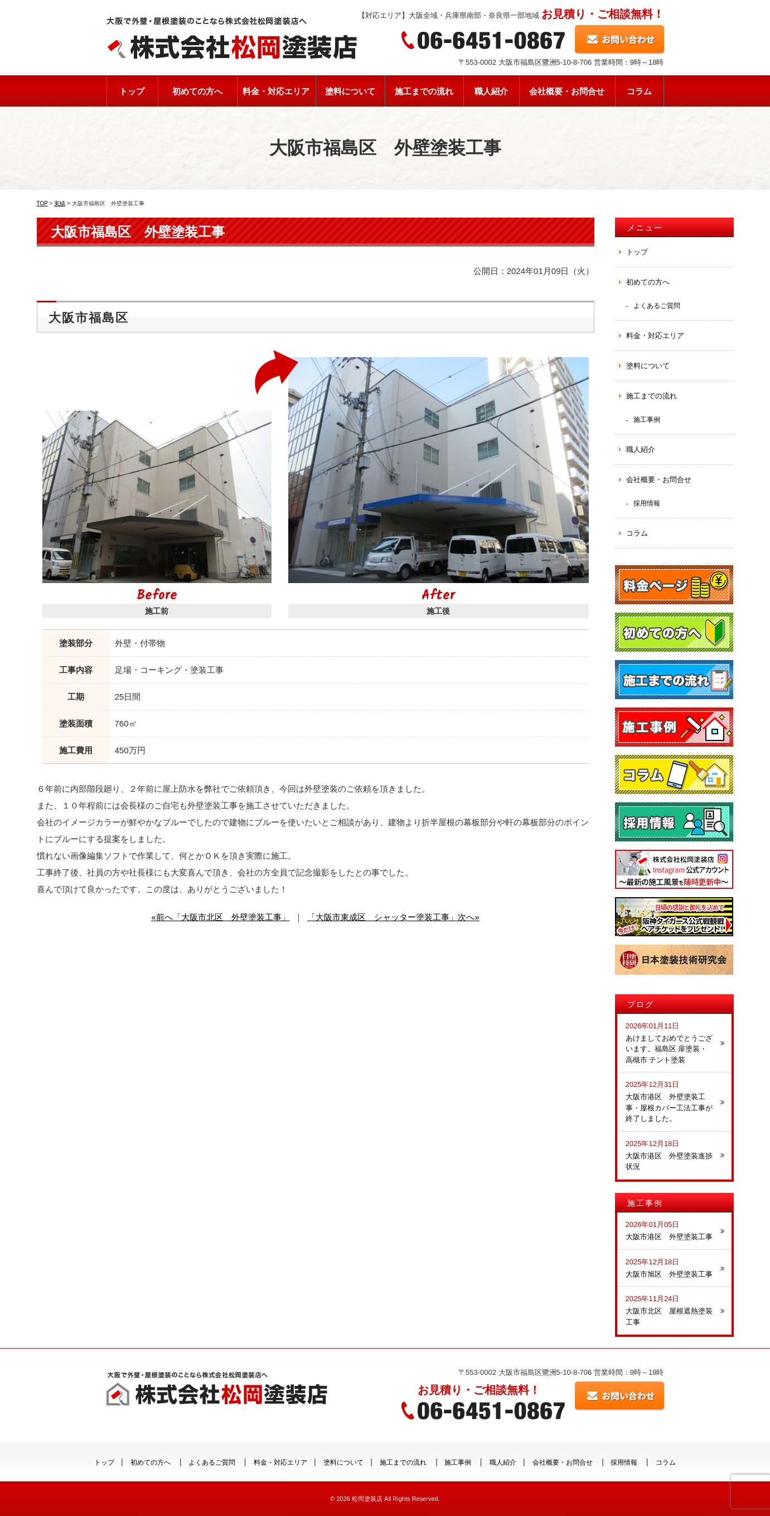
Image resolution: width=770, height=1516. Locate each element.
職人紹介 (491, 91)
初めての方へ (197, 91)
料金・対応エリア (276, 91)
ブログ (640, 1004)
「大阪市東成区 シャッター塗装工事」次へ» (393, 917)
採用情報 (646, 503)
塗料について (350, 91)
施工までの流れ (424, 91)
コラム (639, 91)
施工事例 (646, 419)
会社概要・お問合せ (566, 91)
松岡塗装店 (367, 1498)
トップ (131, 91)
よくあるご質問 (656, 305)
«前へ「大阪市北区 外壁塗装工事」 (220, 917)
